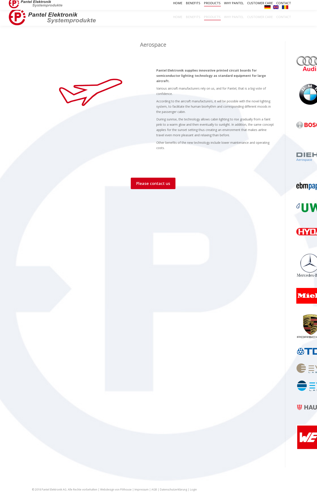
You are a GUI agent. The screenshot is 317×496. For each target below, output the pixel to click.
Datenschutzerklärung (173, 489)
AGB (154, 489)
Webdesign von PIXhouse (116, 489)
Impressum (142, 489)
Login (193, 489)
